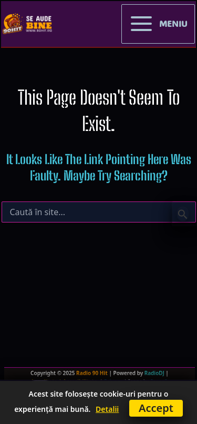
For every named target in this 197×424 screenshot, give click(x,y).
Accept (156, 408)
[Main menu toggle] (158, 24)
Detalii (107, 409)
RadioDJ (154, 373)
